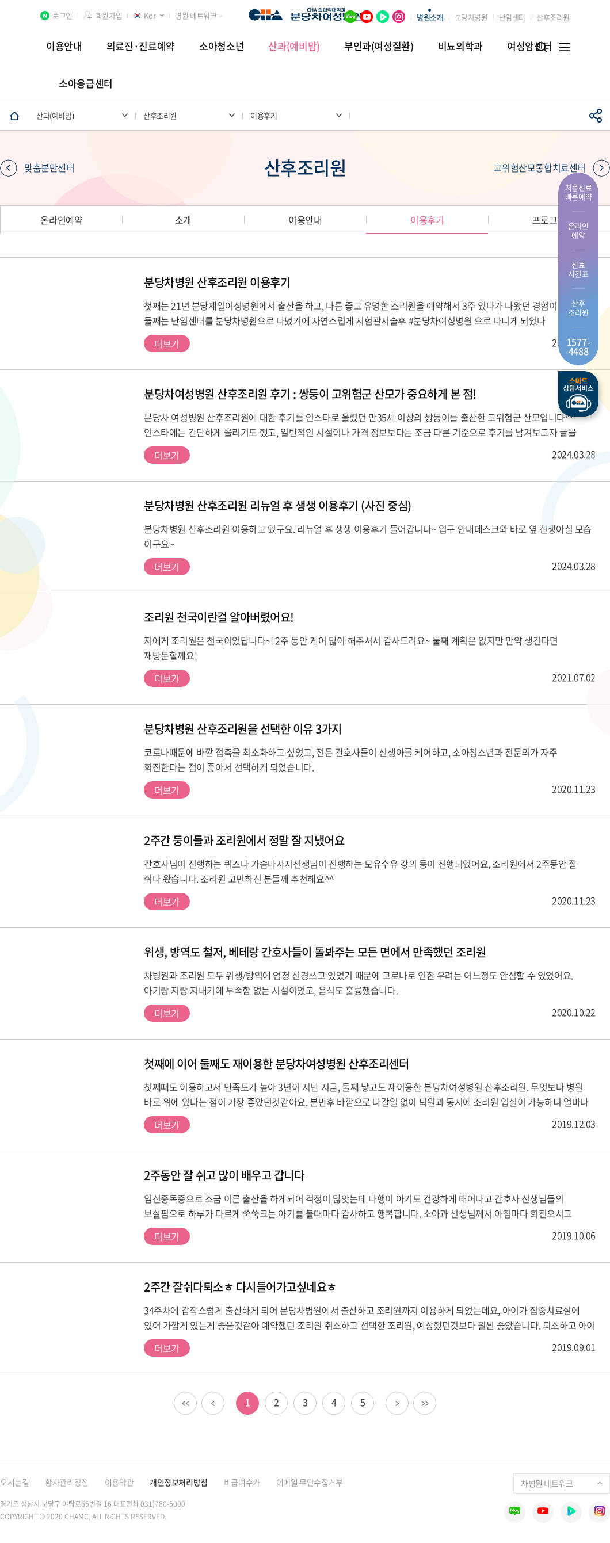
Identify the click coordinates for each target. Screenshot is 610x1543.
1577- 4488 (578, 346)
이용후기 (427, 220)
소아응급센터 (86, 83)
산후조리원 (553, 17)
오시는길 (14, 1482)
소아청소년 (221, 46)
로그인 (62, 15)
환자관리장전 (66, 1482)
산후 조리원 (578, 307)
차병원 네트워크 (562, 1483)
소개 (183, 220)
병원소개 (430, 17)
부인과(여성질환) (379, 46)
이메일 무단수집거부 (309, 1482)
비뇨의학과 (460, 46)
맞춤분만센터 (37, 168)
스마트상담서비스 (578, 394)
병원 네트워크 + (198, 15)
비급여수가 (242, 1482)
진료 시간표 (578, 269)
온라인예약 (61, 220)
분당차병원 (471, 17)
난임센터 (512, 17)
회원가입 (109, 15)
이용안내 (64, 46)
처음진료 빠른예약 (578, 192)
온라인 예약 (578, 230)
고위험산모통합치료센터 (551, 168)
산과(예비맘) (294, 46)
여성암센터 (529, 46)
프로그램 (549, 220)
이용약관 (119, 1482)
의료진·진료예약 (140, 46)
